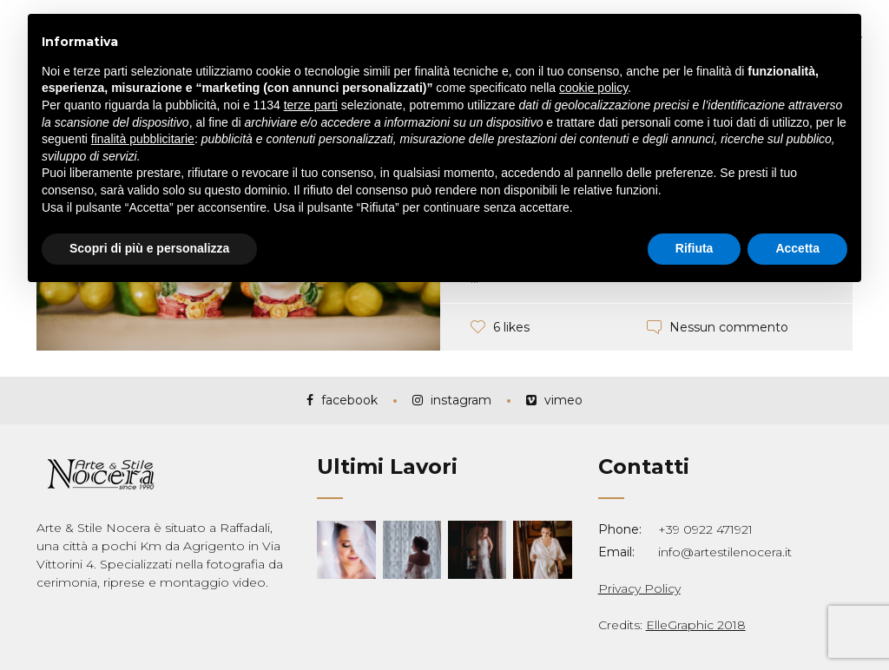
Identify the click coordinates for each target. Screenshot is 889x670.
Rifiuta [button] (694, 248)
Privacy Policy (639, 588)
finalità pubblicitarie (142, 139)
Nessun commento (728, 327)
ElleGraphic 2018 (696, 625)
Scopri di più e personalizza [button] (149, 248)
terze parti (311, 105)
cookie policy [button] (593, 88)
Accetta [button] (797, 248)
